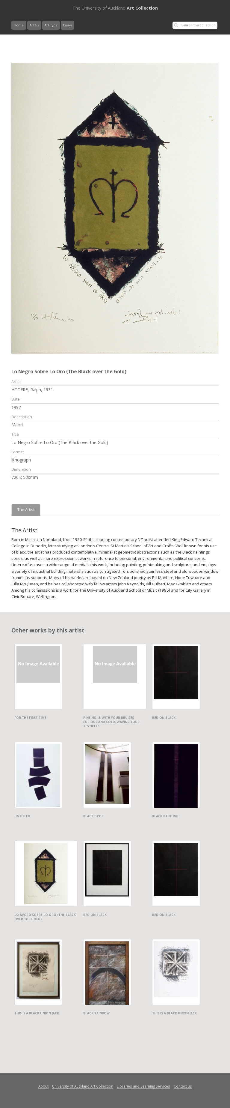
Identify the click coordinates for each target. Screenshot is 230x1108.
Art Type (51, 25)
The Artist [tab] (25, 509)
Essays (67, 25)
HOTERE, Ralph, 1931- (33, 389)
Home (19, 25)
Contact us (183, 1086)
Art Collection (115, 8)
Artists (34, 25)
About (43, 1086)
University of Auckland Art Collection (82, 1086)
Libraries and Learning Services (143, 1086)
